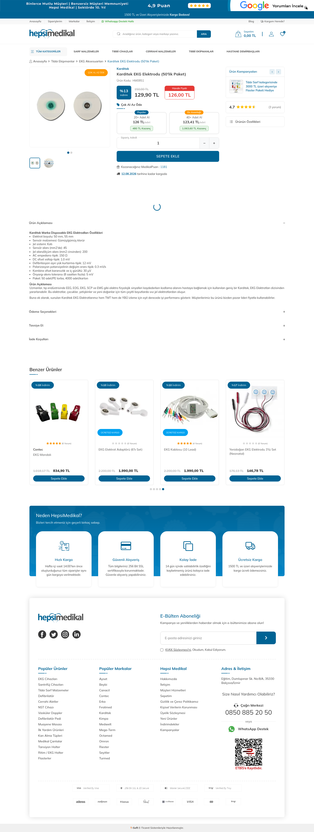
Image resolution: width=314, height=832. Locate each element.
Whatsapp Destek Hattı (118, 21)
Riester (104, 747)
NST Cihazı (46, 707)
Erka (102, 702)
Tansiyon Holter (49, 747)
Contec (38, 449)
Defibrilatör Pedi (49, 719)
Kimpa (103, 719)
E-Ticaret (144, 827)
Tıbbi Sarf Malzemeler (53, 690)
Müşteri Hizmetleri (173, 690)
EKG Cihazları (47, 679)
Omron (104, 741)
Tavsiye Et (157, 325)
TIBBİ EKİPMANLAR (201, 51)
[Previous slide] (272, 71)
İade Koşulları (157, 339)
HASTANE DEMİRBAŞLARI (243, 51)
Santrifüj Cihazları (50, 685)
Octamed (105, 736)
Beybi (103, 685)
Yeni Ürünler (168, 719)
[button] (68, 153)
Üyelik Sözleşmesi (172, 713)
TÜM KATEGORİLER (48, 51)
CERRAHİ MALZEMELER (161, 51)
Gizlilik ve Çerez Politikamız (179, 702)
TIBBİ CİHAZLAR (122, 51)
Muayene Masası (50, 724)
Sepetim (166, 696)
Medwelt (105, 724)
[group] (70, 107)
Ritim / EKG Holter (50, 753)
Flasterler (44, 758)
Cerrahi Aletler (48, 702)
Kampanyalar (169, 730)
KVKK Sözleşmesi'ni (178, 649)
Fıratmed (105, 707)
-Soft (134, 827)
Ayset (103, 679)
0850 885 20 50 (248, 712)
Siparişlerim (55, 21)
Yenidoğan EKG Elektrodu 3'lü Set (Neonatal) (252, 452)
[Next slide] (278, 71)
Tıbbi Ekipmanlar (63, 61)
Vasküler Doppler (50, 713)
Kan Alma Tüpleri (50, 736)
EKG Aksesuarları (91, 61)
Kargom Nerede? (273, 21)
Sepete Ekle (168, 156)
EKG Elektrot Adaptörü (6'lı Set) (120, 449)
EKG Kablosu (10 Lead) (180, 449)
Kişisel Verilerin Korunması (178, 707)
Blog (251, 21)
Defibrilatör (46, 696)
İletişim (90, 21)
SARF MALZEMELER (86, 51)
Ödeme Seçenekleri (157, 312)
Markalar (74, 21)
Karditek (123, 69)
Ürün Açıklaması (157, 223)
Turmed (104, 758)
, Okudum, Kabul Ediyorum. (193, 650)
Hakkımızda (168, 679)
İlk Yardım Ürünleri (51, 730)
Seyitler (104, 753)
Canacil (104, 690)
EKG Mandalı (42, 455)
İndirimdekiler (169, 724)
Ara (204, 34)
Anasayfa (35, 21)
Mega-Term (107, 730)
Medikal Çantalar (50, 741)
